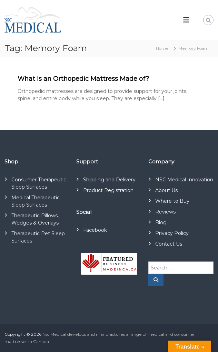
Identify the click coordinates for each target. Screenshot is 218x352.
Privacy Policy (172, 233)
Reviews (165, 212)
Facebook (95, 230)
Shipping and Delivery (109, 180)
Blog (161, 222)
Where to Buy (172, 201)
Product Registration (108, 190)
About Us (166, 190)
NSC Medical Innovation (184, 180)
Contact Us (168, 244)
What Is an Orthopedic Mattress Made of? (83, 79)
